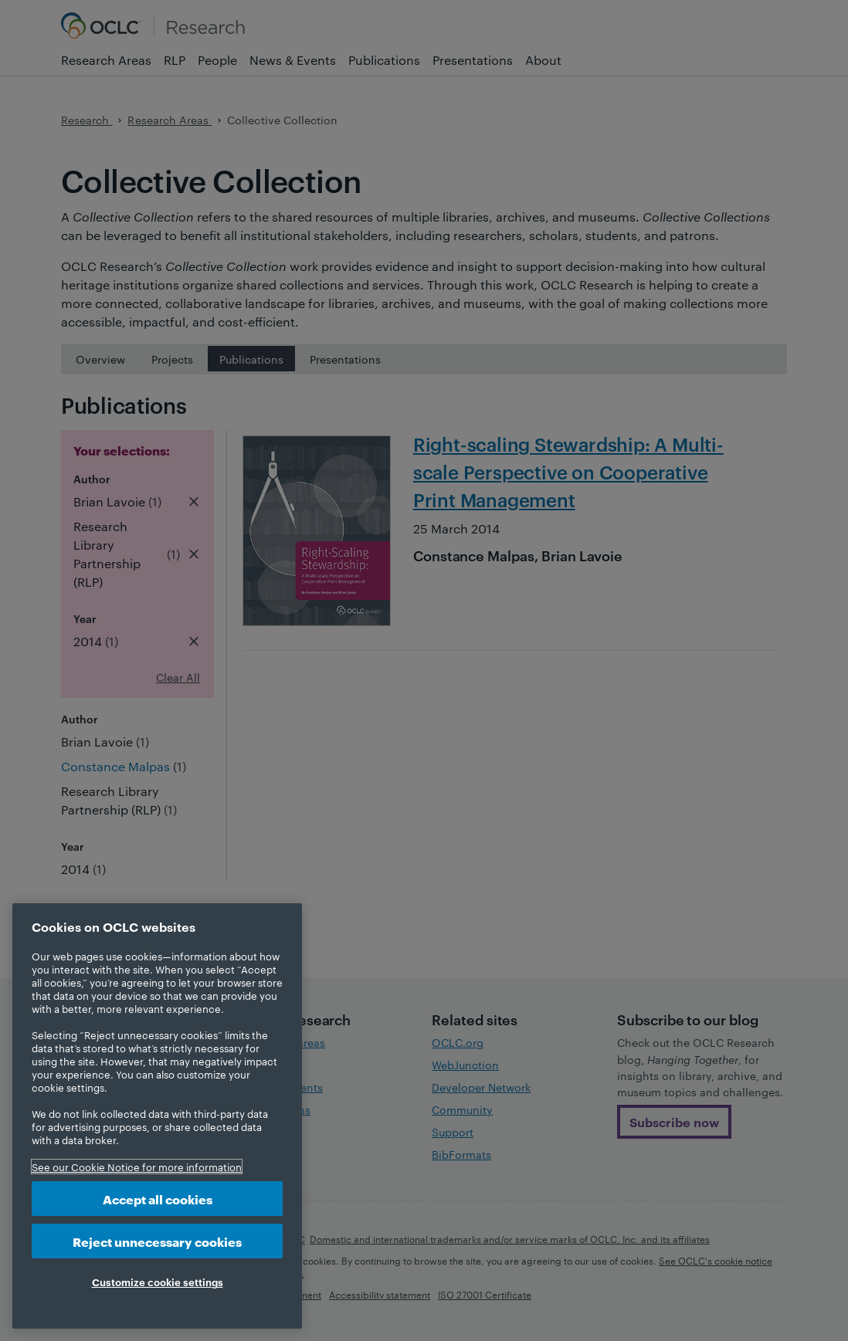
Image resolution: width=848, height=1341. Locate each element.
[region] (157, 1116)
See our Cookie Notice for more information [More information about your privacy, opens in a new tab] (137, 1166)
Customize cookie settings (157, 1282)
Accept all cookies (157, 1198)
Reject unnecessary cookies (157, 1241)
